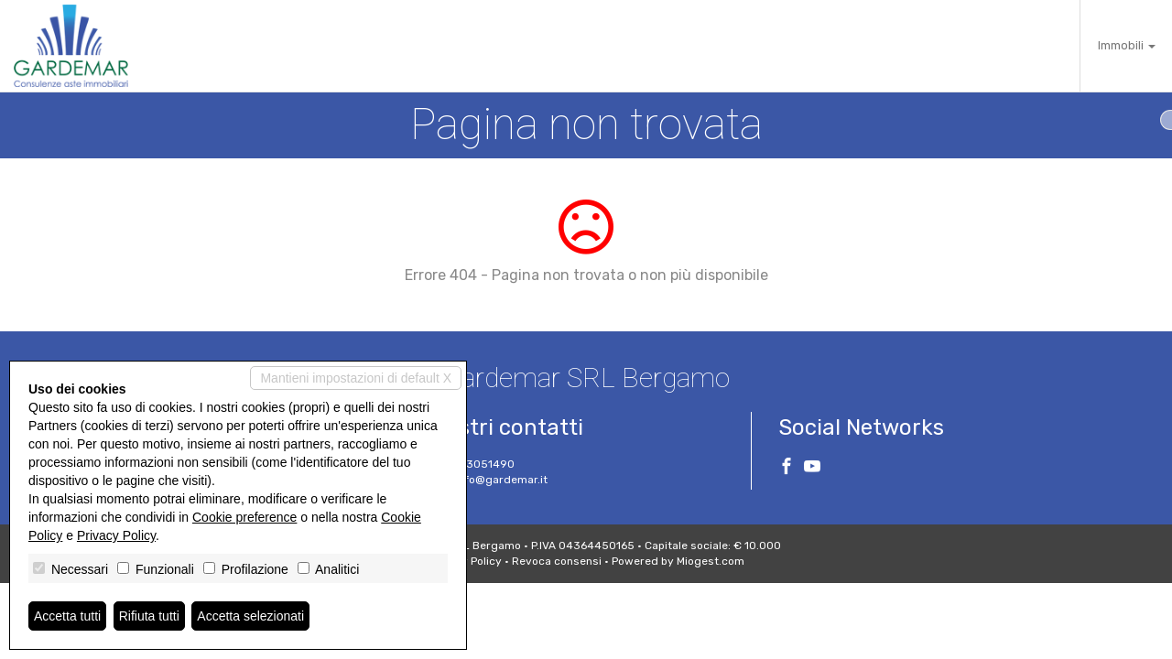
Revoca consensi (557, 561)
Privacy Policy (116, 535)
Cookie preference (244, 517)
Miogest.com (710, 561)
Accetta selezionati (250, 616)
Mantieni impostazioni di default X (355, 378)
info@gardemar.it (501, 479)
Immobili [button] (1127, 45)
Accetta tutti (67, 616)
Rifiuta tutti (149, 616)
